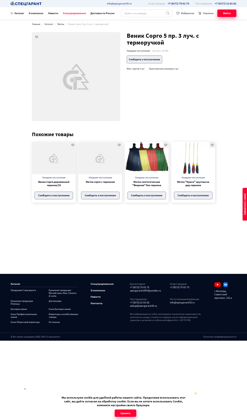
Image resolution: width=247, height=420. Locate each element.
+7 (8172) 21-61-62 (139, 302)
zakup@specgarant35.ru (143, 306)
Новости (53, 13)
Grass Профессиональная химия (24, 315)
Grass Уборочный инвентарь (25, 322)
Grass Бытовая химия (60, 309)
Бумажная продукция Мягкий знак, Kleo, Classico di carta (62, 293)
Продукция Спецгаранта (23, 290)
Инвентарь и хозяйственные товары (63, 315)
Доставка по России (102, 13)
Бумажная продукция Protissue (22, 302)
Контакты (96, 303)
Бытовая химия (19, 309)
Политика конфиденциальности (219, 336)
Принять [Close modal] (125, 413)
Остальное (54, 322)
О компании (36, 13)
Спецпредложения (74, 13)
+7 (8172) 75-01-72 (139, 287)
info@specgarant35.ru (119, 3)
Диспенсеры (55, 301)
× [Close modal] (195, 393)
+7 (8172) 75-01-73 (179, 287)
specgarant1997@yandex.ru (145, 290)
